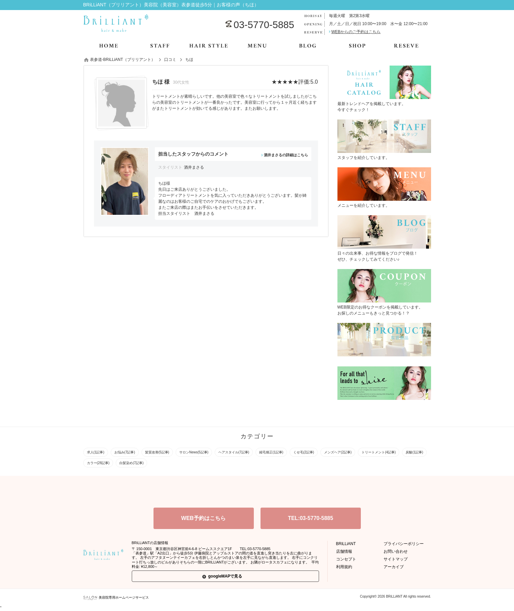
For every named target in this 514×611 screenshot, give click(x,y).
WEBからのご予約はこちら (356, 31)
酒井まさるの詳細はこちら (286, 155)
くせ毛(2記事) (303, 452)
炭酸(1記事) (414, 452)
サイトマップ (396, 559)
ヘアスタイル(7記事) (233, 452)
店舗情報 (344, 551)
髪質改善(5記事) (157, 452)
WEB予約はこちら (203, 518)
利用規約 (344, 566)
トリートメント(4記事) (379, 452)
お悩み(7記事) (124, 452)
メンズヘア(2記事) (337, 452)
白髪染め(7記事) (131, 463)
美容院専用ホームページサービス (116, 597)
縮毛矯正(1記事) (271, 452)
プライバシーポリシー (404, 543)
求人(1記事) (95, 452)
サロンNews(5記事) (193, 452)
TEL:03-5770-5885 (310, 518)
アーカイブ (394, 566)
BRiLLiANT (346, 543)
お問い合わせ (396, 551)
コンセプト (346, 559)
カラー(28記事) (98, 463)
